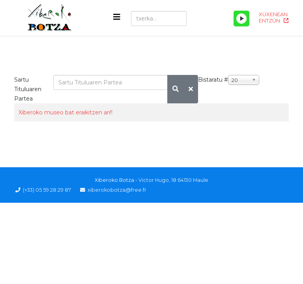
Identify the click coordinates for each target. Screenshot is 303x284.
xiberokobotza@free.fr (117, 190)
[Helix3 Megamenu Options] (116, 17)
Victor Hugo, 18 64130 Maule (173, 180)
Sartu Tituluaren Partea (27, 89)
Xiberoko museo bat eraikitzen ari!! (65, 112)
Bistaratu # (213, 79)
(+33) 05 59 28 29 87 (47, 190)
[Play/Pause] (241, 18)
